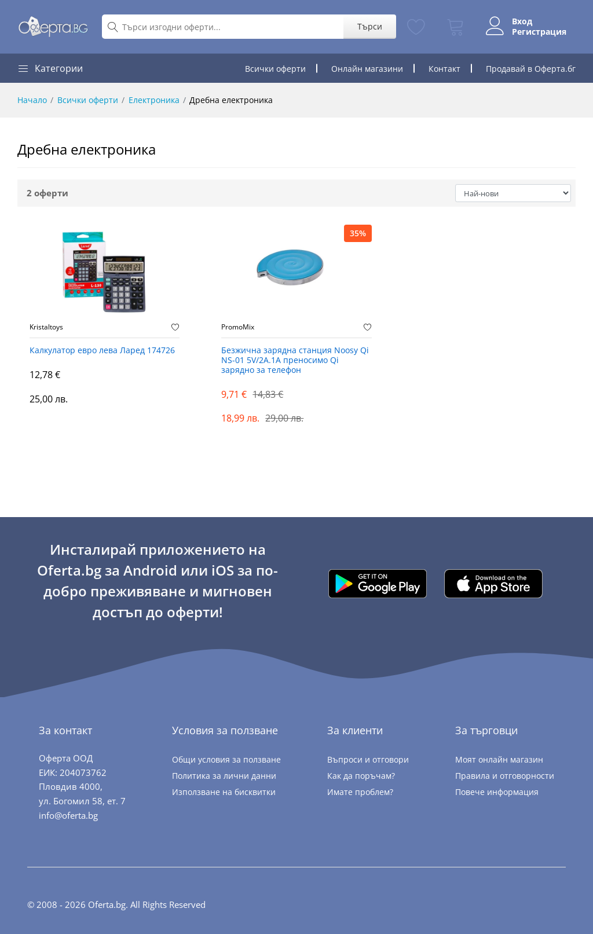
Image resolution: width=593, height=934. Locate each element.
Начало (32, 99)
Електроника (154, 99)
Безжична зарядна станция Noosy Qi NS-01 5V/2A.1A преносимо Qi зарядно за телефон (295, 360)
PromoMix (237, 327)
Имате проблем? (360, 791)
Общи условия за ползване (226, 759)
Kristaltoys (46, 327)
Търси (369, 26)
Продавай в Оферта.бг (531, 68)
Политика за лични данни (224, 775)
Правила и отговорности (504, 775)
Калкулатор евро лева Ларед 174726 (102, 351)
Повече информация (497, 791)
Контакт (444, 68)
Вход (522, 21)
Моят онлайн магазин (499, 759)
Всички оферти (275, 68)
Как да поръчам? (361, 775)
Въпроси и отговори (368, 759)
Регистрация (539, 32)
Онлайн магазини (367, 68)
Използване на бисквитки (224, 791)
